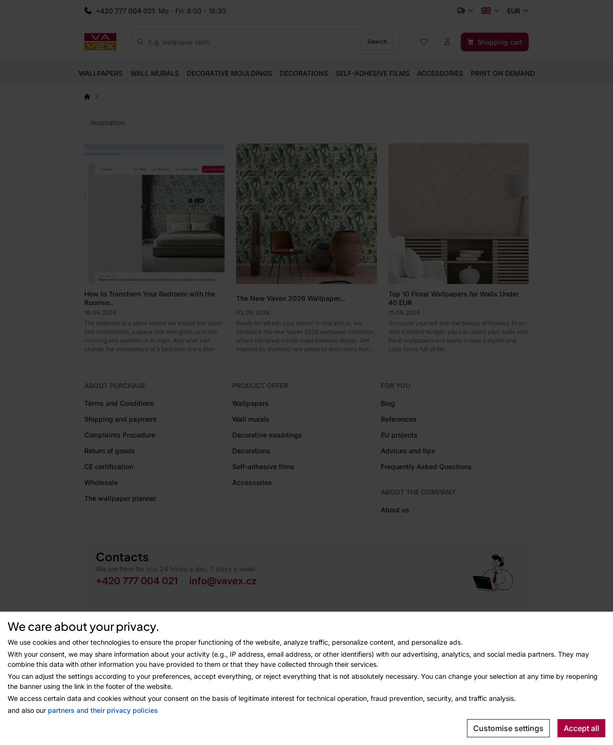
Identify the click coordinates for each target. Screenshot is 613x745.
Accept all (581, 728)
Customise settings (508, 728)
